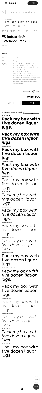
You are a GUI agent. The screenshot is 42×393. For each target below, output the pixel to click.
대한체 (19, 26)
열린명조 (21, 22)
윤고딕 (7, 22)
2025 (25, 26)
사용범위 (38, 91)
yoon (7, 26)
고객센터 (36, 379)
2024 (13, 26)
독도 (27, 22)
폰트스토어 (5, 31)
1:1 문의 (36, 386)
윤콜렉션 (34, 22)
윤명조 (14, 22)
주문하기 (31, 103)
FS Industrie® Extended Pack (27, 31)
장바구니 (11, 103)
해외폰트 (12, 31)
